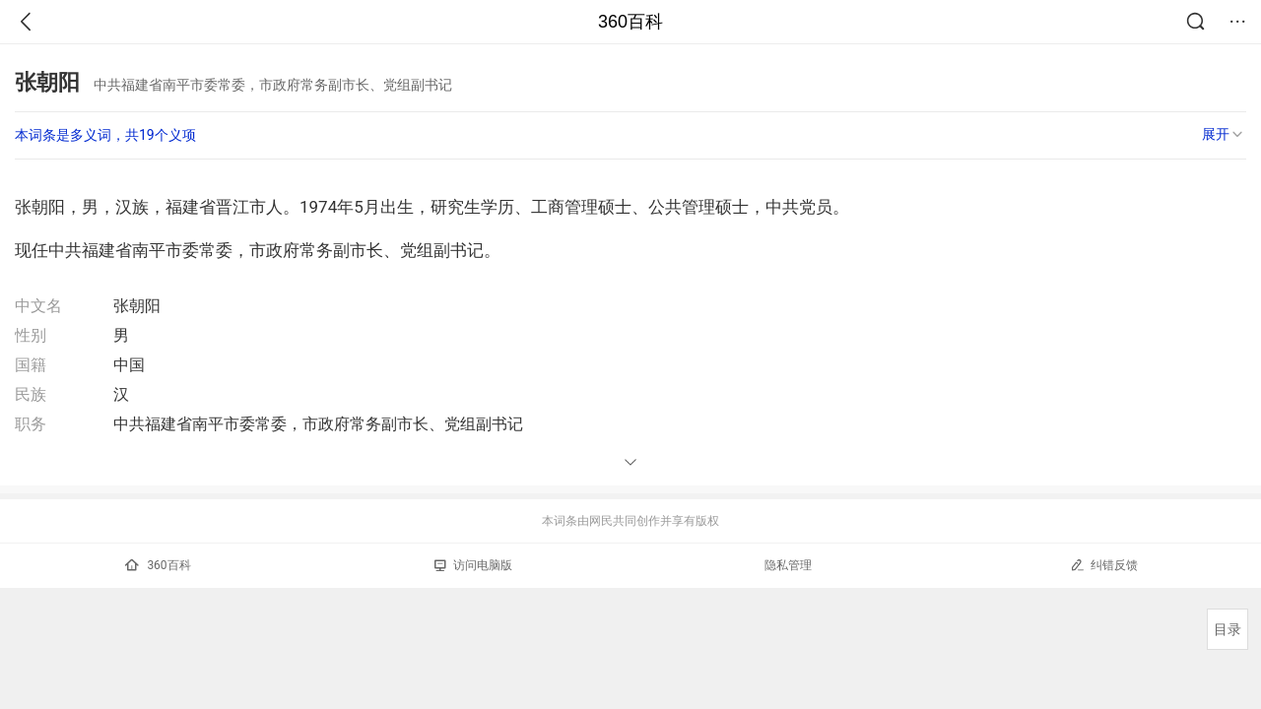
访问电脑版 (473, 565)
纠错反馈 (1104, 564)
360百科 (630, 22)
